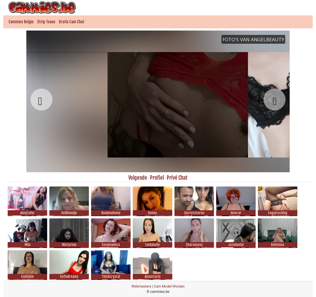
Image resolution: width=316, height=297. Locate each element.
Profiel (157, 177)
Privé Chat (177, 177)
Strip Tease (46, 21)
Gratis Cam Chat (71, 21)
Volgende (137, 177)
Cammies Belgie (21, 21)
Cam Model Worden (169, 286)
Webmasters (141, 286)
